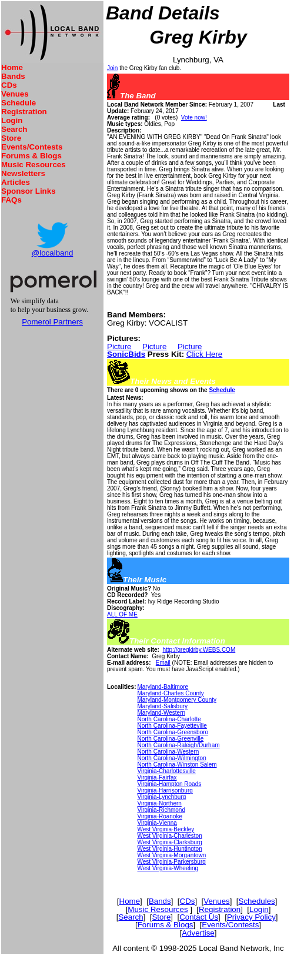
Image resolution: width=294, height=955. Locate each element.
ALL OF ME (122, 614)
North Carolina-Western (168, 751)
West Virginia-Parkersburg (171, 861)
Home (12, 67)
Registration (24, 111)
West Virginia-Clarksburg (169, 842)
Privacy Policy (251, 917)
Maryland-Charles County (170, 693)
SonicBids (126, 354)
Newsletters (23, 173)
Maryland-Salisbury (162, 706)
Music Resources (33, 164)
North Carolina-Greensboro (172, 732)
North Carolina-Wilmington (171, 758)
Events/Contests (31, 146)
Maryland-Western (161, 712)
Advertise (198, 933)
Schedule (18, 102)
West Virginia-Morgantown (171, 855)
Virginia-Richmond (161, 810)
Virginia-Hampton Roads (169, 784)
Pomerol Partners (52, 321)
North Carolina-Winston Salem (176, 764)
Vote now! (194, 117)
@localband (53, 252)
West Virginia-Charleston (169, 836)
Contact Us (198, 917)
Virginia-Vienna (156, 823)
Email (163, 662)
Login (11, 120)
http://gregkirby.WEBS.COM (198, 649)
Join (112, 68)
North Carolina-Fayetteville (171, 725)
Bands (13, 76)
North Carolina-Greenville (170, 738)
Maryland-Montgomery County (176, 700)
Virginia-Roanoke (159, 816)
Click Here (204, 354)
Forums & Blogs (31, 155)
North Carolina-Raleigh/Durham (178, 745)
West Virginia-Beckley (165, 829)
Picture (119, 346)
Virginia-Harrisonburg (164, 790)
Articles (15, 182)
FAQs (11, 199)
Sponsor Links (28, 191)
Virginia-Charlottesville (166, 771)
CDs (9, 85)
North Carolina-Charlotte (169, 719)
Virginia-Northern (159, 803)
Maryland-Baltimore (162, 687)
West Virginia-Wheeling (167, 868)
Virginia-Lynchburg (161, 797)
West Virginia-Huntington (169, 848)
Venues (15, 93)
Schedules (257, 901)
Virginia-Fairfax (156, 777)
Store (11, 138)
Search (14, 129)
